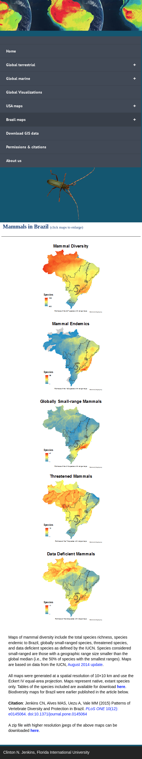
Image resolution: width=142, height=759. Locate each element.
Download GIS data (22, 133)
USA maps (73, 106)
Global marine (73, 78)
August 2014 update (85, 664)
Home (11, 51)
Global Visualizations (24, 92)
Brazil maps (73, 119)
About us (13, 160)
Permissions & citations (26, 146)
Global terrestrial (73, 65)
